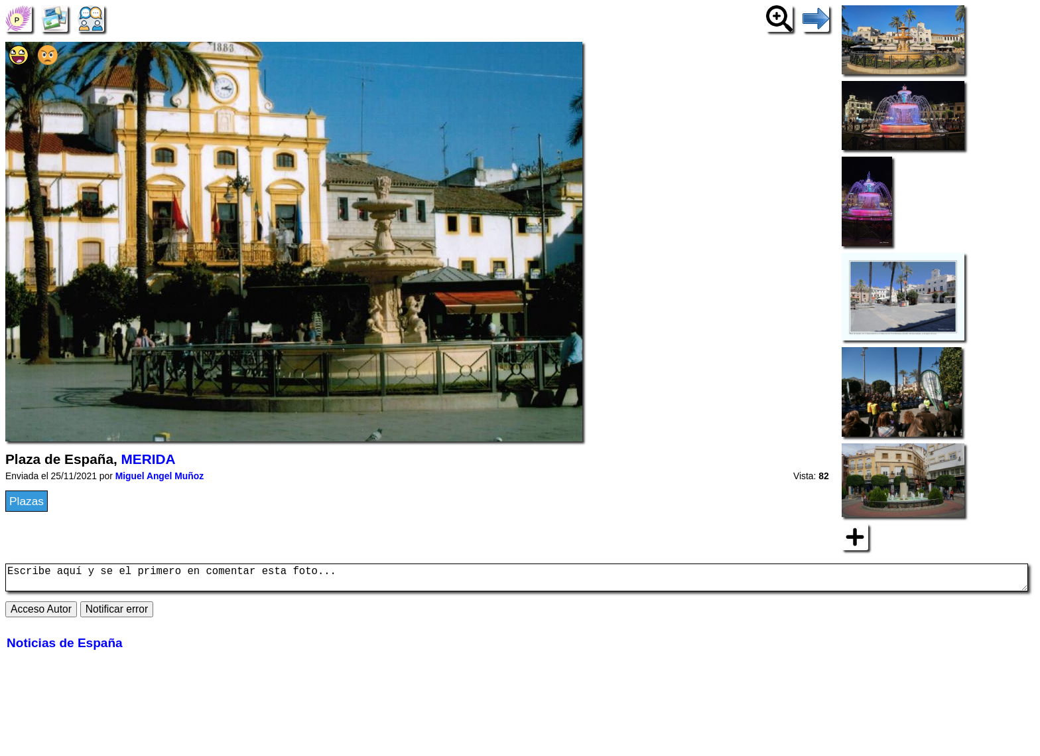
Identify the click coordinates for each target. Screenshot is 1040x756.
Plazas (26, 501)
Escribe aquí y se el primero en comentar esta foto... (516, 580)
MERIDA (148, 459)
